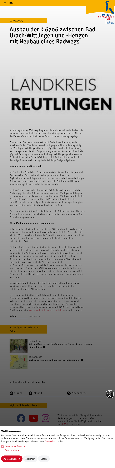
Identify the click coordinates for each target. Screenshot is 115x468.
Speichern (30, 458)
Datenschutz (51, 441)
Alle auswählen (12, 458)
